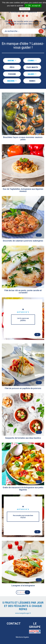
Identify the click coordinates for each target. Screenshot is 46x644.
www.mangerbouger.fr (23, 613)
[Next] (27, 592)
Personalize (24, 9)
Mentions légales (22, 637)
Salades (32, 74)
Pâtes (12, 67)
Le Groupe (34, 625)
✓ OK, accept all (33, 6)
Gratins (12, 60)
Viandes (32, 80)
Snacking (12, 80)
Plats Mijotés (32, 67)
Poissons (12, 74)
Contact (14, 623)
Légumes (32, 60)
